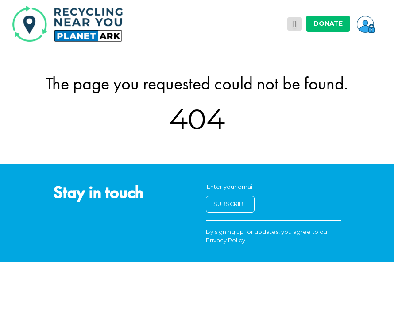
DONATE (328, 23)
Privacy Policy (225, 240)
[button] (366, 23)
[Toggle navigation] (294, 24)
